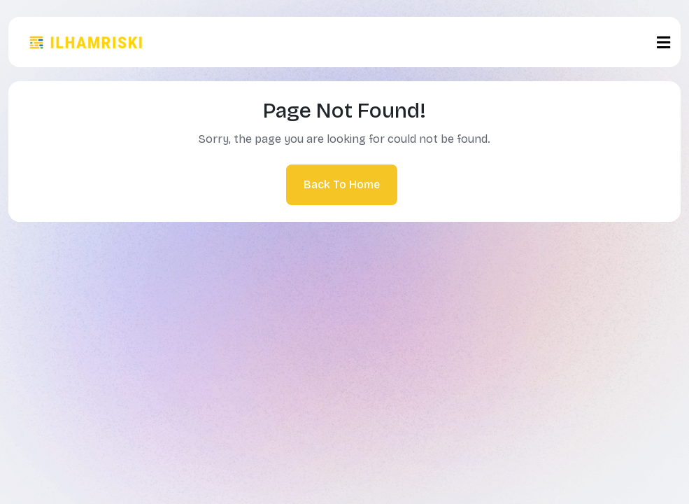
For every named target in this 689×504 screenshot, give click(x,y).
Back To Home (342, 184)
